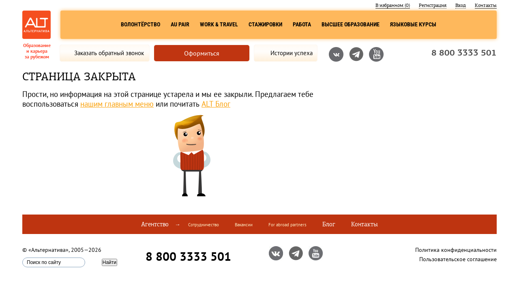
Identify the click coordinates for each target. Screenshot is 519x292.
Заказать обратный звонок (109, 53)
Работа (302, 24)
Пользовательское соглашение (458, 259)
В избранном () (392, 5)
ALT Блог (216, 104)
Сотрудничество (203, 225)
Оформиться (201, 53)
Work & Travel (219, 24)
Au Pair (180, 24)
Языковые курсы (413, 24)
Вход (460, 5)
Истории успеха (291, 53)
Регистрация (432, 5)
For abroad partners (287, 225)
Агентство (155, 224)
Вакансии (244, 225)
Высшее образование (351, 24)
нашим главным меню (117, 104)
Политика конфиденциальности (456, 249)
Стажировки (265, 24)
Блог (328, 224)
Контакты (486, 5)
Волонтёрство (140, 24)
